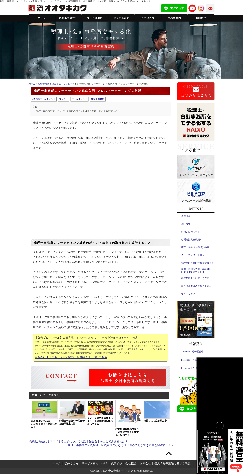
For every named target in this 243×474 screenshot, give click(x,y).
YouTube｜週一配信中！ (193, 351)
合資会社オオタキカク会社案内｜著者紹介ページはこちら (71, 357)
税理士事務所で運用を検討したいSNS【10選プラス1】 (197, 270)
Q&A (105, 463)
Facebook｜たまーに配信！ (195, 360)
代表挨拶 (185, 216)
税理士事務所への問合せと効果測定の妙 (72, 422)
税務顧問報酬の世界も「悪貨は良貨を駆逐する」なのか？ (127, 432)
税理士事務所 (97, 99)
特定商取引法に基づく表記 (195, 278)
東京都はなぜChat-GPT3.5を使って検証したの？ (44, 424)
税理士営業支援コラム (49, 84)
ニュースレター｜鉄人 (192, 255)
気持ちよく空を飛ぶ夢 (155, 420)
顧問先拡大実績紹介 (191, 239)
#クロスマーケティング (43, 99)
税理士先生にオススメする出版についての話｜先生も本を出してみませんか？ (79, 441)
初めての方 (71, 463)
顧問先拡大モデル (190, 232)
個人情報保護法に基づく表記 (196, 286)
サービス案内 (90, 463)
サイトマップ (188, 294)
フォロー (68, 84)
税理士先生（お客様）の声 (195, 247)
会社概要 (185, 224)
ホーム (32, 84)
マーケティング (79, 99)
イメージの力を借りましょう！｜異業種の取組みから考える (100, 421)
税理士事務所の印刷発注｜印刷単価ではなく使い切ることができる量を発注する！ (119, 445)
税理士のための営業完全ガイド (197, 263)
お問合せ (145, 463)
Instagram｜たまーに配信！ (195, 368)
